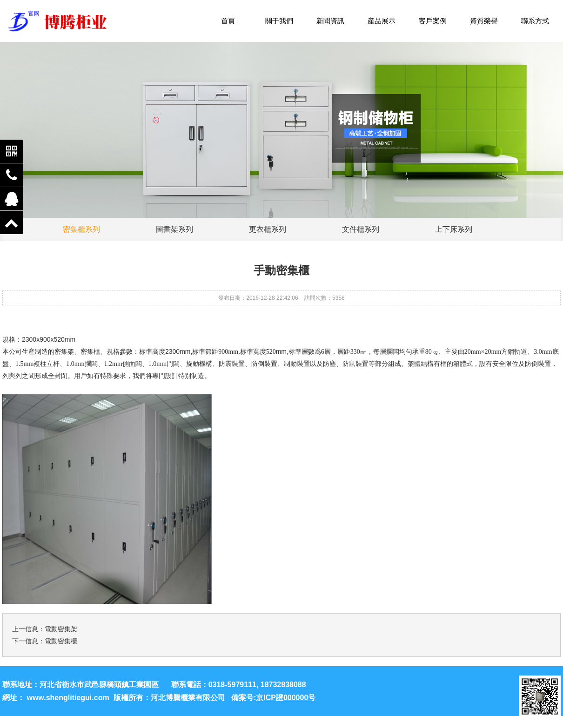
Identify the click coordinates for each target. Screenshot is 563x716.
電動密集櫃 (61, 641)
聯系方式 (535, 21)
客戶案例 (433, 21)
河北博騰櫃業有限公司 (188, 698)
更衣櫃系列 (267, 229)
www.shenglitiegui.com (68, 698)
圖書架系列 (174, 229)
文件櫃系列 (360, 229)
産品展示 (381, 21)
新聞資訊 (330, 21)
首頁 (228, 21)
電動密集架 (61, 629)
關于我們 (279, 21)
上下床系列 (453, 229)
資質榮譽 (484, 21)
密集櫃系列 (81, 229)
